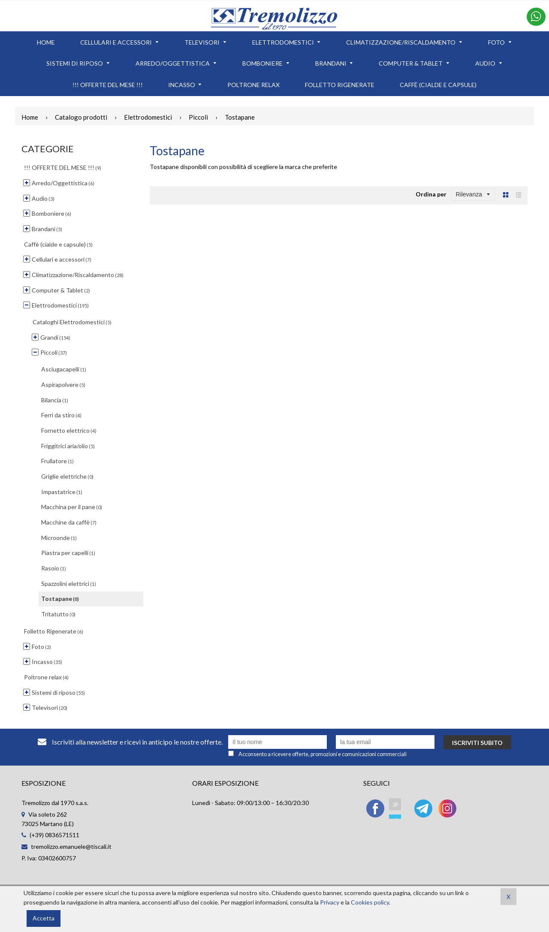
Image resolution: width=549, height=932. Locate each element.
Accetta (43, 918)
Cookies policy (370, 902)
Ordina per (431, 194)
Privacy (329, 902)
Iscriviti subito (477, 742)
